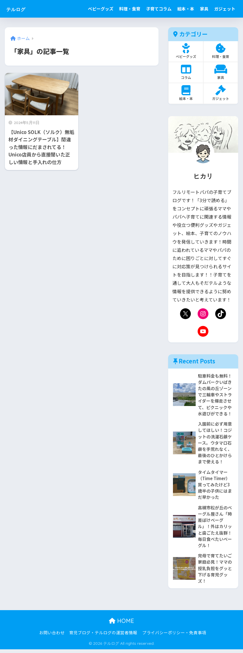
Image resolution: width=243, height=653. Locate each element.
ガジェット (224, 9)
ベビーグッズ (100, 9)
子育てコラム (159, 9)
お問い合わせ (52, 636)
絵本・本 (185, 9)
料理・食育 (129, 9)
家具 (204, 9)
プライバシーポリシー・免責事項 (174, 636)
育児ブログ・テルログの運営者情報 (103, 636)
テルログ (20, 9)
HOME (121, 624)
